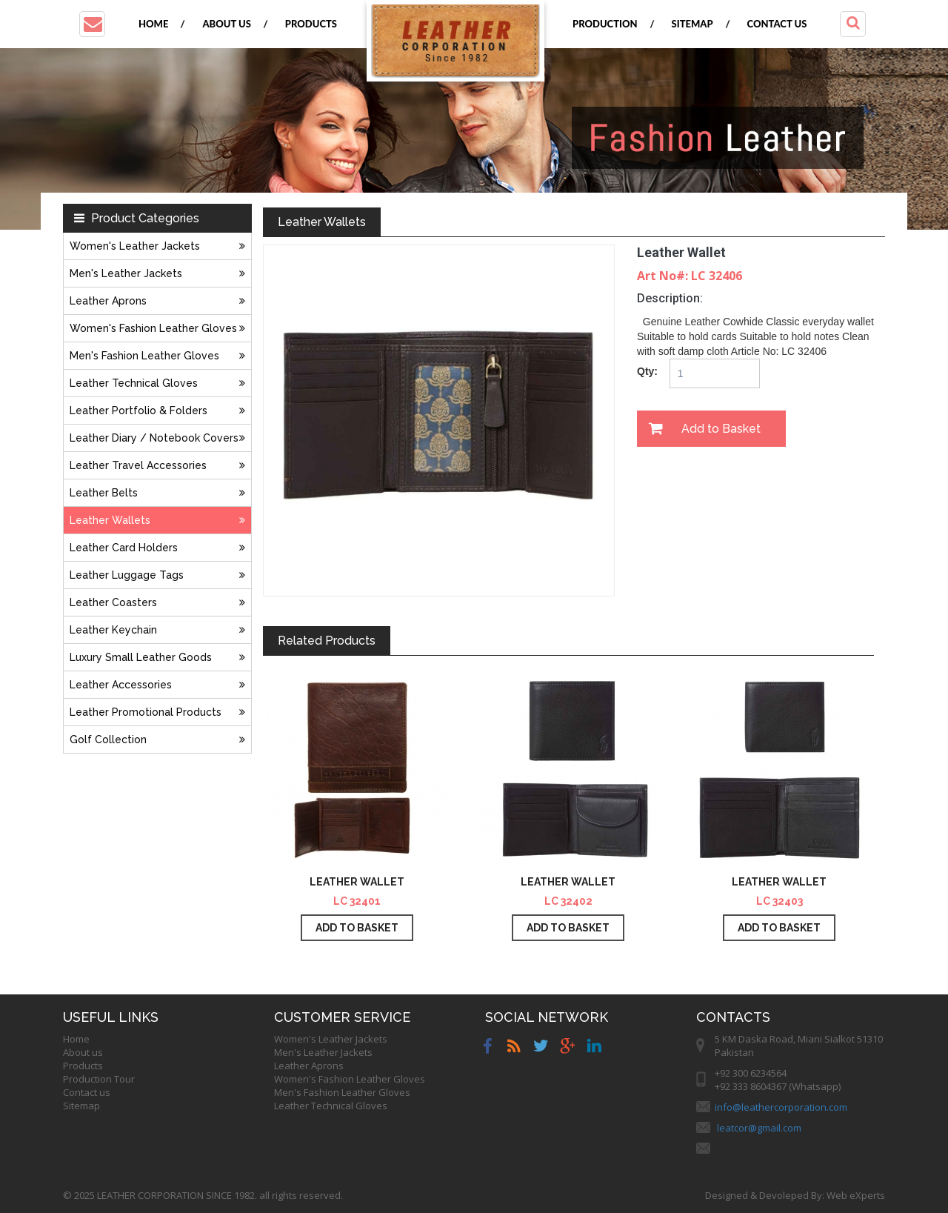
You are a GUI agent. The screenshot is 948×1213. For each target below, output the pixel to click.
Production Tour (99, 1079)
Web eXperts (856, 1195)
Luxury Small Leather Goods (157, 657)
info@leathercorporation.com (781, 1107)
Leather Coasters (157, 602)
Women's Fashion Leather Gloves (157, 328)
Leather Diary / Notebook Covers (157, 438)
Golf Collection (157, 739)
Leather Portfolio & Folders (157, 410)
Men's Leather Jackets (157, 273)
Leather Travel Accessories (157, 465)
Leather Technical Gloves (157, 383)
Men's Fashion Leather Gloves (157, 356)
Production (605, 24)
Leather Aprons (157, 301)
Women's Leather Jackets (157, 246)
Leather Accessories (157, 685)
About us (226, 24)
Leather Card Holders (157, 548)
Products (311, 24)
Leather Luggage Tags (157, 575)
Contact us (777, 24)
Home (153, 24)
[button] (92, 24)
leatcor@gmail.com (759, 1127)
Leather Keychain (157, 630)
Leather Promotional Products (157, 712)
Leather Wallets (157, 520)
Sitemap (692, 24)
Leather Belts (157, 493)
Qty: (647, 371)
